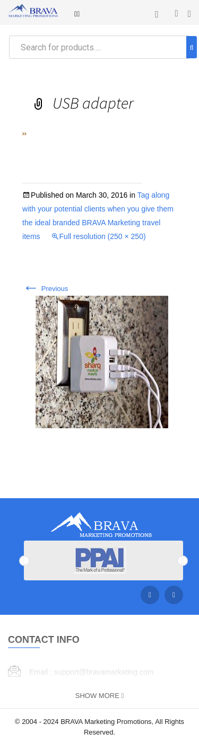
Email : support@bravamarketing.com (91, 672)
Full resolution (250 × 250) (102, 236)
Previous (45, 289)
